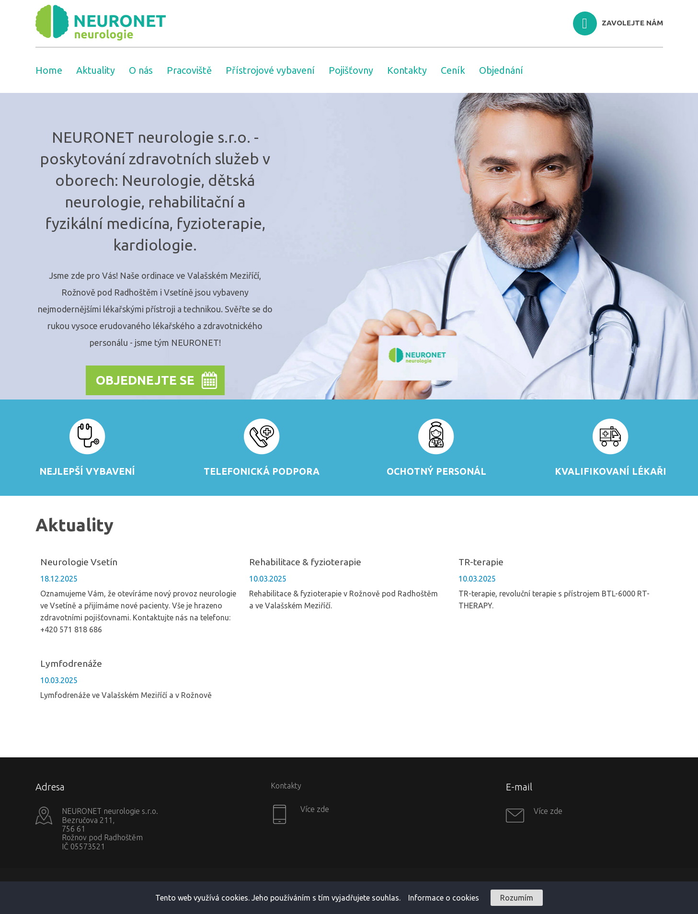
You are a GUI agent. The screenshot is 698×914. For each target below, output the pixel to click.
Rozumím (516, 897)
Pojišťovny (351, 70)
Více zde (313, 809)
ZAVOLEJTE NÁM (632, 23)
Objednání (501, 70)
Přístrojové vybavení (270, 70)
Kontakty (407, 70)
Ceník (453, 70)
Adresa (50, 786)
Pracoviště (189, 70)
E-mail (519, 786)
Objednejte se (145, 380)
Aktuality (95, 70)
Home (48, 70)
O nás (141, 70)
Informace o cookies (443, 897)
